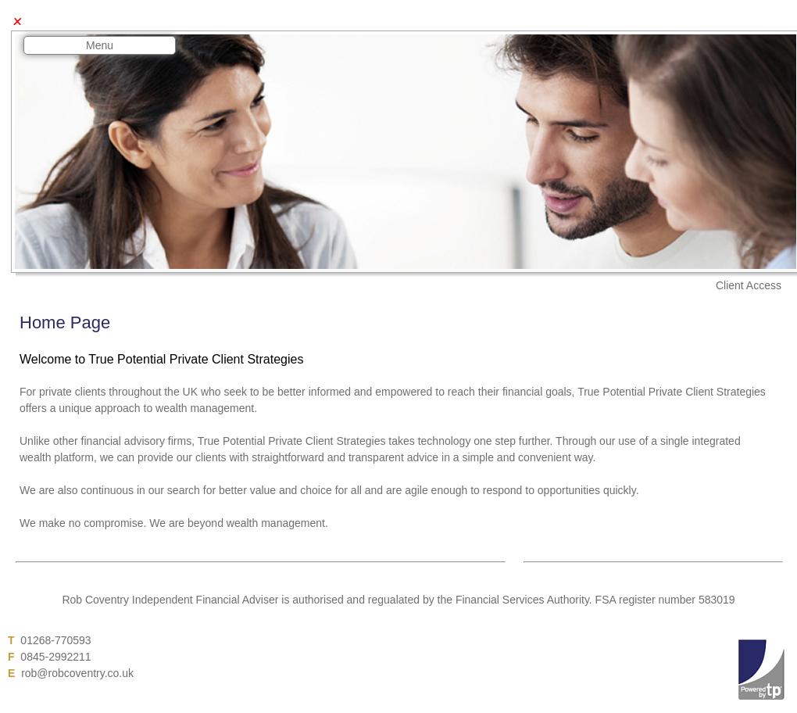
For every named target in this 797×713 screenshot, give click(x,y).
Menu (99, 45)
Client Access (748, 285)
